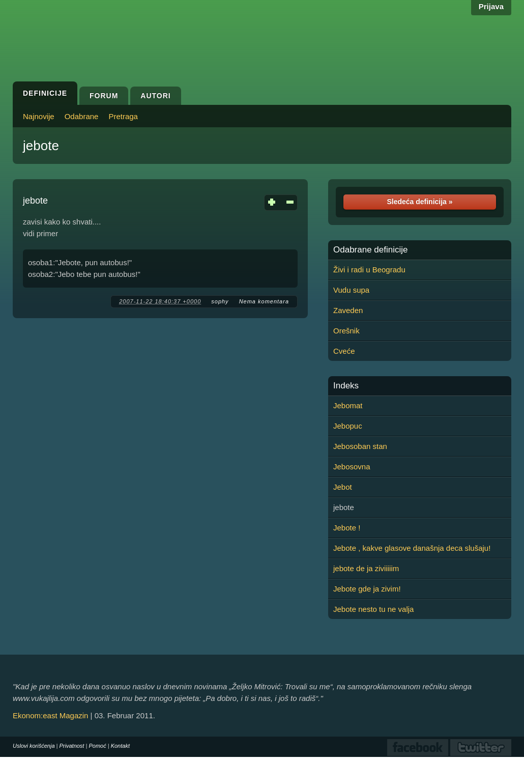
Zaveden (348, 310)
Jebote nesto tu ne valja (373, 609)
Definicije (45, 93)
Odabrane (82, 116)
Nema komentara (264, 301)
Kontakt (120, 746)
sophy (219, 301)
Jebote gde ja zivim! (367, 588)
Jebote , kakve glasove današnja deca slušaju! (411, 548)
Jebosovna (351, 466)
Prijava (491, 6)
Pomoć (97, 746)
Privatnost (72, 746)
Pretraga (123, 116)
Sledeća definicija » (419, 202)
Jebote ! (346, 527)
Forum (104, 96)
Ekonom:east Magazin (50, 715)
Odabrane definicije (370, 250)
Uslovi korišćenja (34, 746)
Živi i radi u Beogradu (369, 269)
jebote (41, 145)
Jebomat (348, 405)
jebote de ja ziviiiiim (366, 568)
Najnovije (38, 116)
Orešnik (346, 330)
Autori (155, 96)
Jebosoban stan (360, 446)
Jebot (342, 487)
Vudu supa (351, 290)
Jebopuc (347, 425)
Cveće (344, 351)
